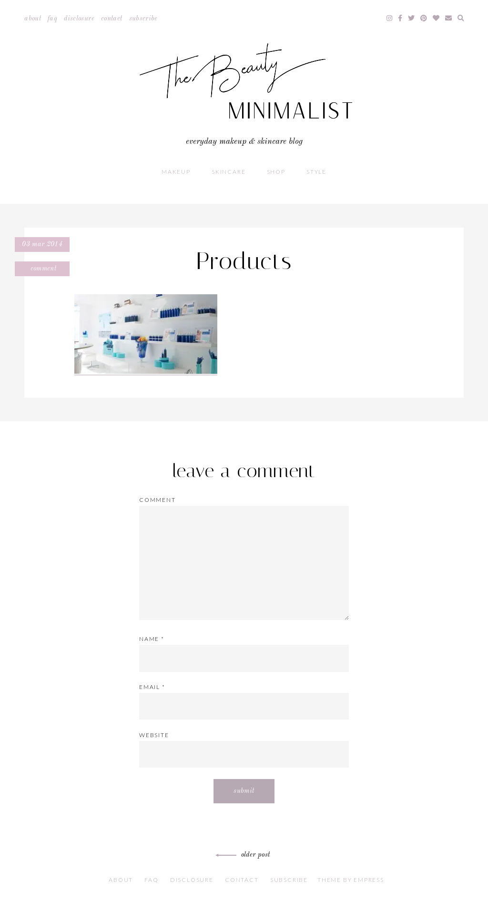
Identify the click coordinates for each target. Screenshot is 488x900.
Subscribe (143, 18)
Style (316, 171)
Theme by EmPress (350, 879)
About (32, 18)
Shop (276, 171)
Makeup (176, 171)
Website (154, 735)
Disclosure (79, 18)
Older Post (244, 854)
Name (151, 638)
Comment (42, 268)
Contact (111, 18)
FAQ (52, 18)
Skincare (228, 171)
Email (152, 686)
